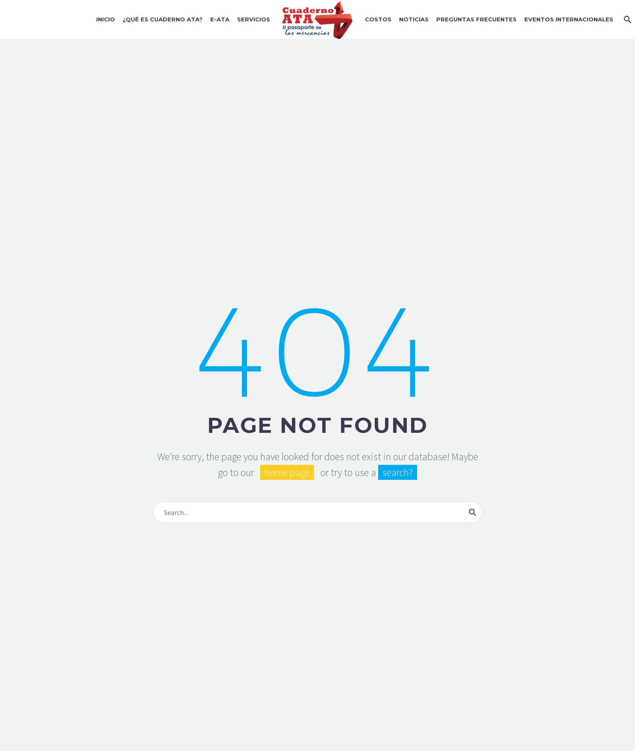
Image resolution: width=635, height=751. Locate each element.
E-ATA (219, 19)
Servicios (253, 19)
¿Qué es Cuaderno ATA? (163, 19)
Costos (378, 19)
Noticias (414, 19)
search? (397, 472)
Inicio (105, 19)
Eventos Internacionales (568, 19)
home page (287, 472)
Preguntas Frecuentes (476, 19)
